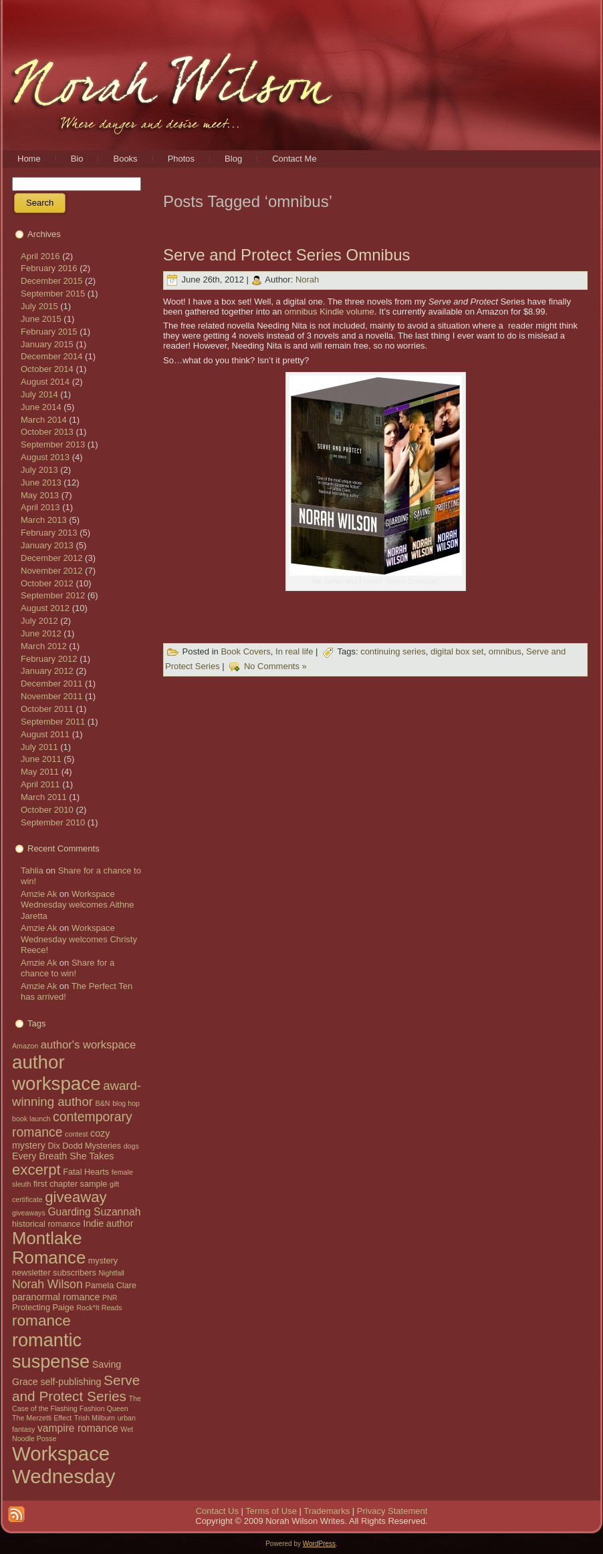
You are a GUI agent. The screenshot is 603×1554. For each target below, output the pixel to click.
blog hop (126, 1103)
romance (41, 1320)
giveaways (28, 1213)
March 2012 (44, 646)
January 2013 (47, 545)
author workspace (56, 1073)
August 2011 (45, 734)
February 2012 (49, 659)
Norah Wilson (47, 1284)
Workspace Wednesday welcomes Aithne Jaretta (77, 905)
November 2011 (52, 696)
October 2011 (47, 709)
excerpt (36, 1169)
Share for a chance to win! (67, 968)
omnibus (505, 651)
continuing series (393, 651)
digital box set (457, 651)
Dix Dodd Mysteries (84, 1146)
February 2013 (49, 533)
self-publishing (70, 1381)
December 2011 (52, 683)
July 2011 (39, 747)
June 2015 (41, 319)
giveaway (75, 1197)
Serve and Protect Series (76, 1388)
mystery (103, 1261)
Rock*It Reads (99, 1308)
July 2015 (39, 306)
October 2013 (47, 432)
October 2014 (47, 369)
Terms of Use (271, 1511)
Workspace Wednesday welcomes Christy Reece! (79, 939)
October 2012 (47, 583)
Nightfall (111, 1273)
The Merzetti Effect (42, 1418)
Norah (307, 279)
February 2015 (49, 332)
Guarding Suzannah (93, 1211)
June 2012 (41, 633)
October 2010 (47, 810)
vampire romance (77, 1428)
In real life (294, 651)
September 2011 (53, 722)
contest (76, 1134)
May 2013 (40, 495)
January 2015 (47, 344)
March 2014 (44, 420)
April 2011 (40, 784)
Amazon (25, 1046)
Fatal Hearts (86, 1172)
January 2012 (47, 671)
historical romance (46, 1224)
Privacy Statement (392, 1511)
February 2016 (49, 268)
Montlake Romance (49, 1248)
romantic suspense (51, 1351)
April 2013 (40, 507)
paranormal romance (56, 1297)
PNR (110, 1298)
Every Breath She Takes (63, 1156)
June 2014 (41, 407)
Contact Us (217, 1511)
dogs (131, 1146)
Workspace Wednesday (63, 1464)
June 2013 (41, 482)
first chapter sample (70, 1184)
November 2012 (52, 571)
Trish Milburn (94, 1418)
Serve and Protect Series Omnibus (286, 255)
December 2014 (52, 356)
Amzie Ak (39, 894)
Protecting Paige (43, 1307)
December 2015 (52, 281)
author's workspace (88, 1044)
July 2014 (39, 394)
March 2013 (44, 520)
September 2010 (53, 822)
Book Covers (245, 651)
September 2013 (53, 444)
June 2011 (41, 759)
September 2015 (53, 293)
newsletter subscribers (54, 1273)
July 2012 (39, 621)
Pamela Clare (110, 1285)
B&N (103, 1103)
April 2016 (40, 256)
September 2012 (53, 595)
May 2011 (40, 772)
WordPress (319, 1543)
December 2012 (52, 558)
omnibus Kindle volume (329, 312)
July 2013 (39, 470)
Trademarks (327, 1511)
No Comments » (275, 666)
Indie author (108, 1223)
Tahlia (32, 870)
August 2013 (45, 457)
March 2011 (44, 797)
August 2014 (45, 382)
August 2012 (45, 608)
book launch (31, 1119)
